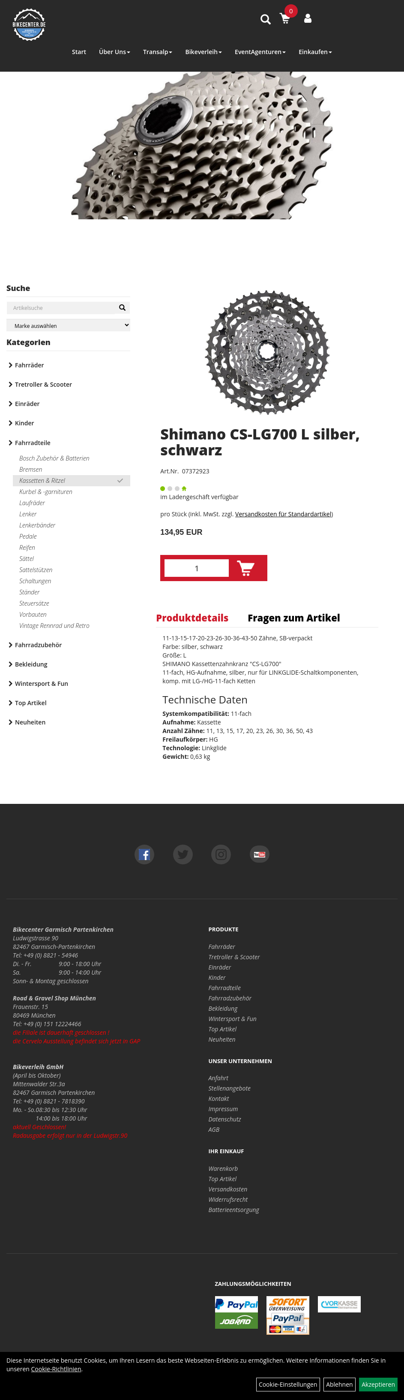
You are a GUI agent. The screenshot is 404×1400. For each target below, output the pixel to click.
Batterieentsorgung (234, 1210)
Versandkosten (228, 1189)
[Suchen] (122, 308)
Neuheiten (30, 722)
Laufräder (32, 503)
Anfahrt (218, 1078)
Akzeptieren (378, 1384)
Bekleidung (31, 664)
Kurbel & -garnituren (45, 492)
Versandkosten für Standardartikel (283, 514)
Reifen (27, 547)
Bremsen (30, 469)
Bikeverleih (203, 52)
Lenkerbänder (37, 525)
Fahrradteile (33, 443)
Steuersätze (34, 603)
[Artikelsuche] (265, 20)
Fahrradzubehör (38, 645)
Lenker (27, 514)
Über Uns (114, 52)
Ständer (29, 592)
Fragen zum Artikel (294, 617)
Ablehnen (339, 1384)
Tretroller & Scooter (43, 384)
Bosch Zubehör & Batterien (54, 458)
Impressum (223, 1109)
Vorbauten (33, 614)
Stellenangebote (230, 1088)
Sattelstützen (35, 570)
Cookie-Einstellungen (288, 1384)
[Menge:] (197, 568)
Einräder (27, 404)
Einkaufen (315, 52)
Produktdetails (192, 617)
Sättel (26, 559)
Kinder (24, 423)
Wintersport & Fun (41, 683)
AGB (214, 1129)
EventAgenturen (260, 52)
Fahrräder (29, 365)
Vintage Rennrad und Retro (54, 625)
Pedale (28, 536)
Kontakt (219, 1098)
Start (79, 52)
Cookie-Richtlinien (56, 1369)
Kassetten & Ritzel (42, 480)
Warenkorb (223, 1168)
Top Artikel (31, 703)
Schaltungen (35, 581)
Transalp (158, 52)
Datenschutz (225, 1119)
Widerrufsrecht (228, 1199)
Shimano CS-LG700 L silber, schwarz (260, 442)
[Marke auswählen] (68, 325)
